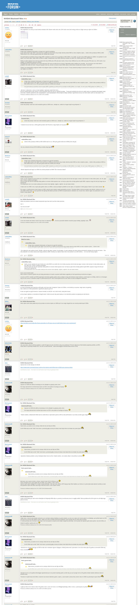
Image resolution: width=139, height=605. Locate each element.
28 (19, 25)
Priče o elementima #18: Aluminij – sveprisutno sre (129, 124)
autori (128, 14)
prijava (97, 14)
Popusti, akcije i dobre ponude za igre (128, 121)
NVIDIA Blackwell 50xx (26, 27)
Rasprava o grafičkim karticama (128, 97)
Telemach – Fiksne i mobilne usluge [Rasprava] (129, 168)
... (15, 25)
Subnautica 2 (126, 190)
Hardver (16, 14)
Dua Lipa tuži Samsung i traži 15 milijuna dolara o (128, 180)
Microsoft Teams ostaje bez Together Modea (129, 116)
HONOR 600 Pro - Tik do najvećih (128, 104)
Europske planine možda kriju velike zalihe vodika (128, 196)
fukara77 (7, 136)
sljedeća (39, 25)
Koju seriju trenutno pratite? (129, 204)
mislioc (7, 27)
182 (32, 25)
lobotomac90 (8, 382)
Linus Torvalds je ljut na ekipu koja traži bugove (128, 157)
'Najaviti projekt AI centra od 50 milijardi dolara (129, 155)
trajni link (113, 45)
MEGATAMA (8, 343)
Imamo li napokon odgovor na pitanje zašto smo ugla (129, 52)
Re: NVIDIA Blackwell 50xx (27, 76)
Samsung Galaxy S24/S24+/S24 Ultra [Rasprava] (127, 171)
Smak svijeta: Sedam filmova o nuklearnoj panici (129, 207)
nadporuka (112, 98)
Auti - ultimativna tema (128, 109)
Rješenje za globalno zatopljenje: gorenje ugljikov (129, 100)
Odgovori (111, 29)
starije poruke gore (112, 24)
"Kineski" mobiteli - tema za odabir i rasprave (129, 130)
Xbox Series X (126, 101)
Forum (11, 14)
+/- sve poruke (94, 24)
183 (35, 25)
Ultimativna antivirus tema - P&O (129, 57)
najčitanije (116, 14)
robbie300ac (8, 49)
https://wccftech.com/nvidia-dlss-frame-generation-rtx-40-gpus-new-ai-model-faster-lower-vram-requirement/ (48, 323)
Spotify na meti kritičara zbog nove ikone (128, 178)
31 (25, 25)
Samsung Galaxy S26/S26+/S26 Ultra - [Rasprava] (128, 127)
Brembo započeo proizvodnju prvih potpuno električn (129, 174)
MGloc (7, 301)
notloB (7, 76)
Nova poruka (112, 18)
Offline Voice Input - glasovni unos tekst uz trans (129, 135)
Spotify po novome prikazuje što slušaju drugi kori (129, 92)
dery (6, 363)
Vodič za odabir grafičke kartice (128, 165)
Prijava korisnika (125, 26)
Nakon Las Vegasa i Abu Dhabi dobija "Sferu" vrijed (129, 146)
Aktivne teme (124, 39)
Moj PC (7, 99)
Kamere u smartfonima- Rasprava (128, 70)
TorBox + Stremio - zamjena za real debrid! (129, 163)
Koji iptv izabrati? (127, 152)
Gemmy (7, 285)
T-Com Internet (126, 81)
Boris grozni (8, 115)
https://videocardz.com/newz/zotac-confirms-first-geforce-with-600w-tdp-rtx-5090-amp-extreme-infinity (46, 367)
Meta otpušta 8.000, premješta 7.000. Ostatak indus (129, 43)
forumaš (7, 102)
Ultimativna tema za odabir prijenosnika (129, 89)
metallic (7, 199)
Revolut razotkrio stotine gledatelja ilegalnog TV (128, 67)
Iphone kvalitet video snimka (127, 140)
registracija (103, 14)
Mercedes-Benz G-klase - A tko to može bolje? (129, 79)
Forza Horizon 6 (126, 65)
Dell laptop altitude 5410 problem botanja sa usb (128, 63)
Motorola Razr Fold (127, 95)
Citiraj (111, 31)
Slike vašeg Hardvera (128, 71)
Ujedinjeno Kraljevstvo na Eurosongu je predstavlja (129, 148)
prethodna (6, 25)
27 (16, 25)
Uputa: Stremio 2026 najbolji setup (127, 46)
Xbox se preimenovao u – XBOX (129, 160)
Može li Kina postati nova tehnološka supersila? (128, 118)
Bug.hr (6, 14)
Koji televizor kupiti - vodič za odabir (129, 49)
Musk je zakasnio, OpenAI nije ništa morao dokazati (129, 183)
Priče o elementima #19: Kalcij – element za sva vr (129, 113)
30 (23, 25)
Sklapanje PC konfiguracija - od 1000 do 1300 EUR (129, 151)
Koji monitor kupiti (127, 105)
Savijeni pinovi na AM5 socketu (128, 199)
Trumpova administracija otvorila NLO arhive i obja (129, 201)
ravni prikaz (103, 24)
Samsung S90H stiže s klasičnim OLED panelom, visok (129, 193)
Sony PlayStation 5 (127, 111)
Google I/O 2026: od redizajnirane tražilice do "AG (128, 86)
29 (21, 25)
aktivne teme (110, 14)
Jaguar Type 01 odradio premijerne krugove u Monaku (128, 186)
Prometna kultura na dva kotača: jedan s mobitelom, (129, 54)
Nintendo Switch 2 (127, 77)
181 (29, 25)
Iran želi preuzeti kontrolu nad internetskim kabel (129, 108)
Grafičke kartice (24, 14)
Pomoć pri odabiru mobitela (129, 203)
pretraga (133, 14)
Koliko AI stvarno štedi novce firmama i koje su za (129, 138)
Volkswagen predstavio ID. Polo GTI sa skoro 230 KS (129, 143)
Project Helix (126, 188)
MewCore (8, 155)
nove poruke (123, 14)
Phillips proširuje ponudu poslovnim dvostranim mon (129, 133)
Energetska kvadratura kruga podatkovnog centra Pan (129, 60)
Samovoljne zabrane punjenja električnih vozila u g (129, 74)
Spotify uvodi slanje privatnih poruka (127, 83)
